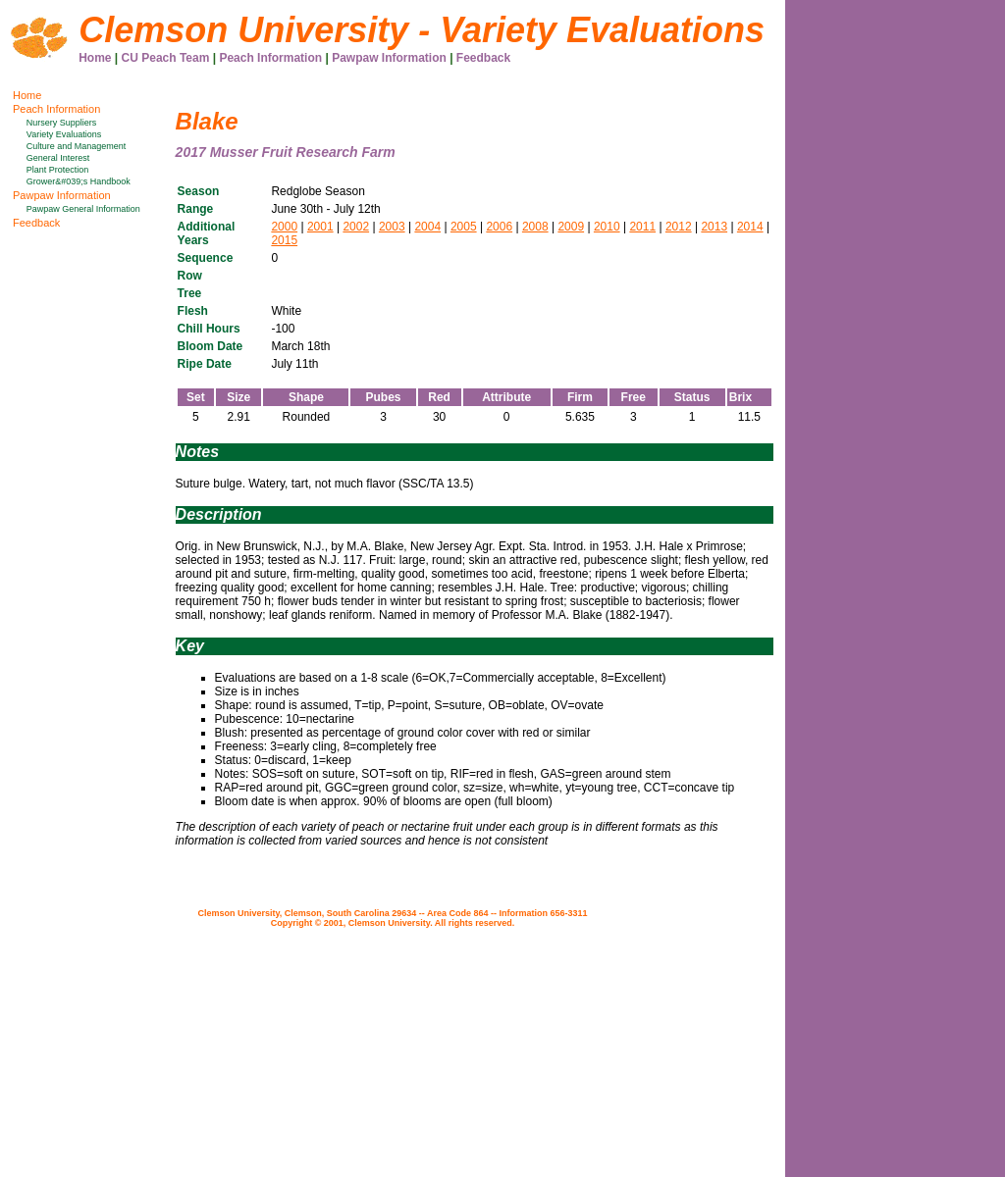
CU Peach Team (166, 58)
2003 (392, 226)
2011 (642, 226)
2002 (356, 226)
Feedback (483, 58)
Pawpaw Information (389, 58)
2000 (284, 226)
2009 (570, 226)
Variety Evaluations (63, 134)
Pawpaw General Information (83, 209)
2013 (714, 226)
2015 (284, 240)
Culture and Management (76, 146)
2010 (607, 226)
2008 (535, 226)
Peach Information (270, 58)
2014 (750, 226)
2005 (463, 226)
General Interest (58, 158)
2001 (320, 226)
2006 (499, 226)
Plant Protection (57, 170)
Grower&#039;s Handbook (78, 181)
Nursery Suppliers (61, 123)
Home (95, 58)
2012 (678, 226)
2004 (427, 226)
